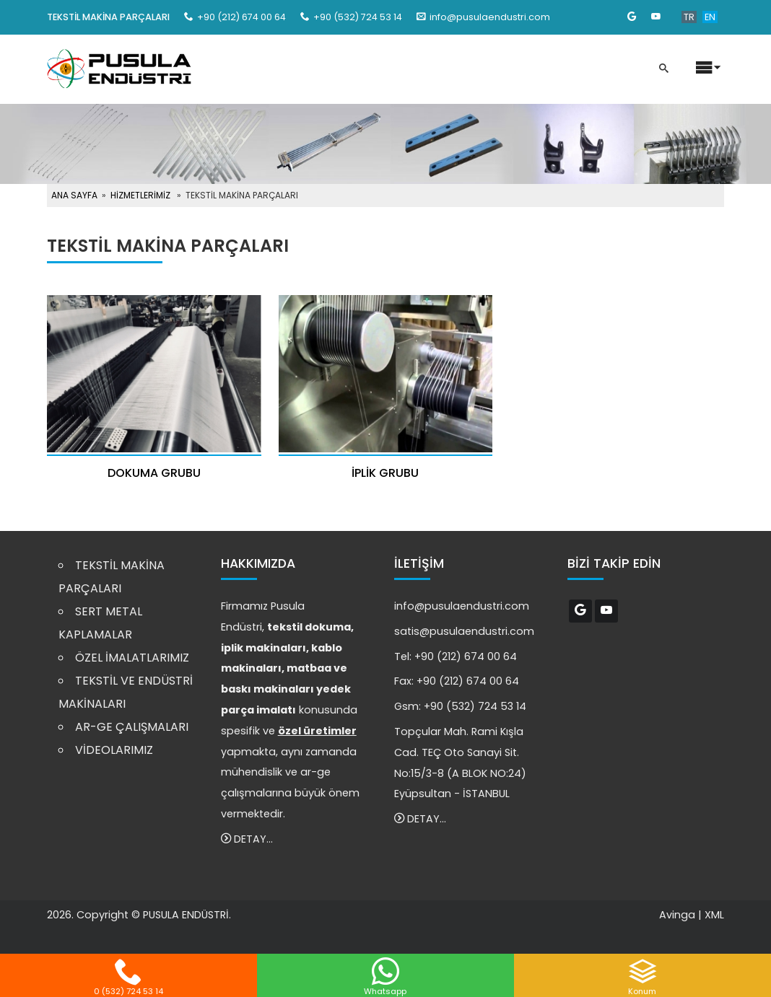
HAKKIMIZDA (258, 563)
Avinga (677, 915)
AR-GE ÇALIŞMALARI (131, 727)
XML (714, 915)
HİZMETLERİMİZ (140, 195)
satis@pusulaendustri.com (464, 631)
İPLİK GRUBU (385, 473)
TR (689, 17)
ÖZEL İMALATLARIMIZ (132, 657)
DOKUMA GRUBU (154, 473)
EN (710, 17)
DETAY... (247, 839)
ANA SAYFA (74, 195)
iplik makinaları (263, 648)
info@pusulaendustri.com (490, 17)
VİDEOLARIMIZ (114, 750)
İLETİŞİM (419, 563)
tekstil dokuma (309, 627)
